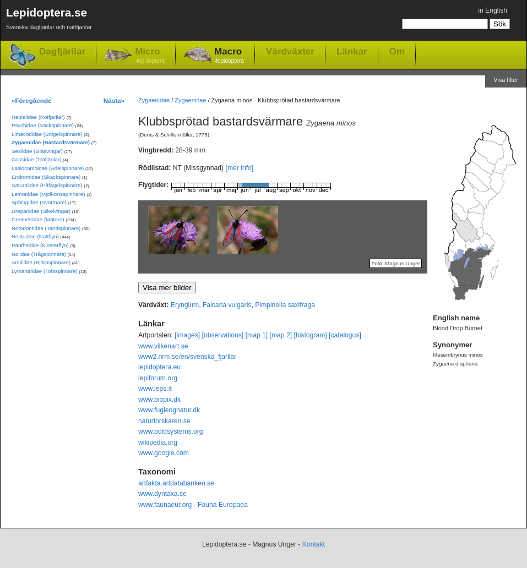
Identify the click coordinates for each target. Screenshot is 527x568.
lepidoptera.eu (159, 367)
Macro (229, 55)
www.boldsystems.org (170, 431)
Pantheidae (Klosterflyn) (40, 245)
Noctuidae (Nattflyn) (35, 236)
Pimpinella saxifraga (285, 305)
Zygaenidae (154, 100)
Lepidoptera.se (49, 20)
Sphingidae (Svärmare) (39, 202)
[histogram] (310, 335)
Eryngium (185, 305)
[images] (187, 335)
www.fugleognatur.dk (169, 410)
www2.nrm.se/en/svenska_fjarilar (187, 357)
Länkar (351, 51)
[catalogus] (345, 335)
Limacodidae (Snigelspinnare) (47, 134)
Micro (150, 55)
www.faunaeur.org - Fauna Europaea (193, 505)
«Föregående (32, 100)
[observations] (223, 335)
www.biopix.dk (159, 399)
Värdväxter (290, 51)
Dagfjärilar (62, 51)
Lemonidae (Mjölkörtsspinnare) (48, 194)
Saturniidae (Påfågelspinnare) (47, 185)
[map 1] (257, 335)
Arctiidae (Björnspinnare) (41, 262)
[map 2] (281, 335)
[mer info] (240, 168)
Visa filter (505, 80)
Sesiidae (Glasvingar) (37, 151)
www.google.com (163, 453)
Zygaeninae (190, 100)
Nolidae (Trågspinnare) (39, 254)
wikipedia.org (157, 442)
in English (492, 10)
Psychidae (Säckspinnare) (43, 125)
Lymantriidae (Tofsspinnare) (45, 271)
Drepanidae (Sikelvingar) (41, 211)
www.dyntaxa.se (162, 494)
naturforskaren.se (164, 421)
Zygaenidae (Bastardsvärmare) (51, 142)
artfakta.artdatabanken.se (176, 483)
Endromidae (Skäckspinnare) (46, 177)
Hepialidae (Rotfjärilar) (38, 117)
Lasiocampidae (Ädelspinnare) (48, 168)
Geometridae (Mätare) (38, 219)
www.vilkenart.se (163, 346)
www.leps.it (155, 388)
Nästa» (114, 100)
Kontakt (313, 544)
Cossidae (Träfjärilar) (36, 159)
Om (397, 51)
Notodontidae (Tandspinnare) (46, 228)
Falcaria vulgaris (227, 305)
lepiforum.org (157, 378)
